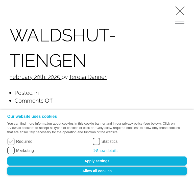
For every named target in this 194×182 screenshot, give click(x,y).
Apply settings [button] (96, 161)
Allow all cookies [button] (97, 171)
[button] (105, 151)
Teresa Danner (88, 77)
